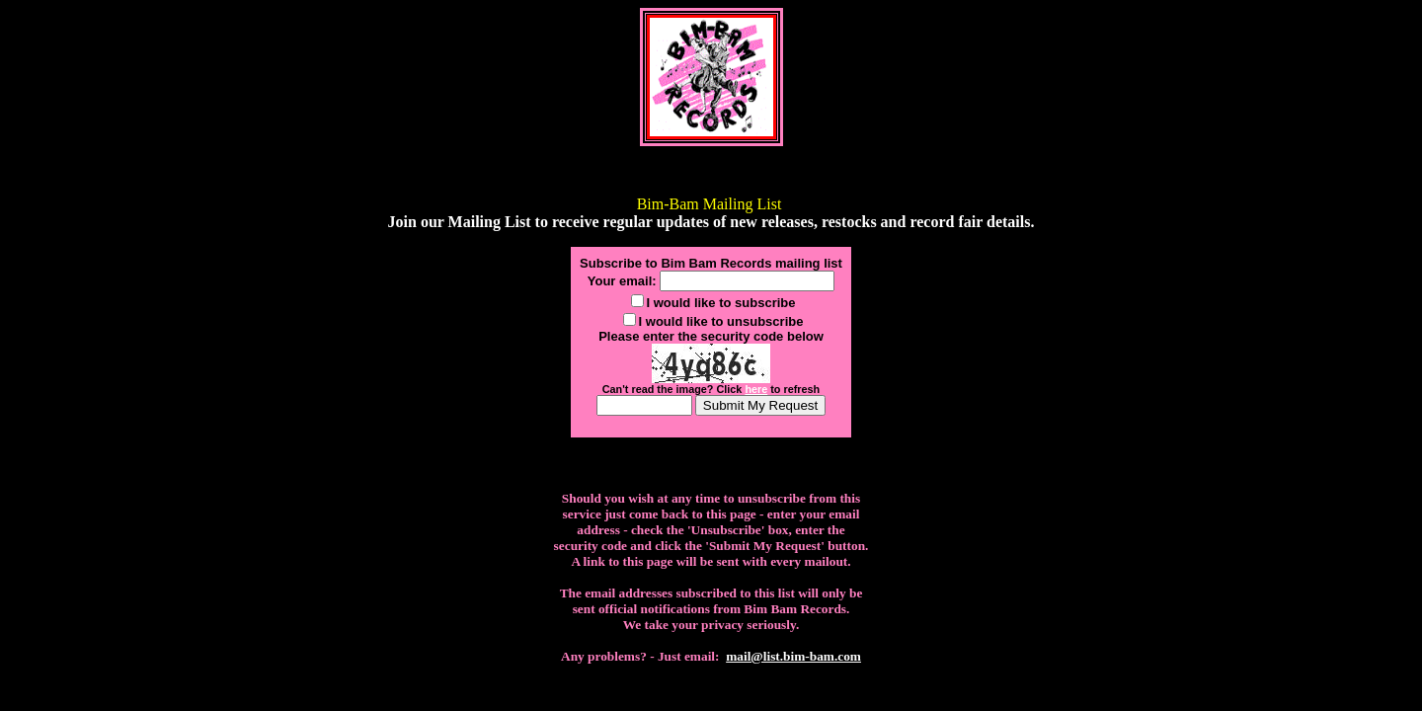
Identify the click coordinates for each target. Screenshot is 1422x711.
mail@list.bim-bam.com (793, 656)
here (756, 389)
